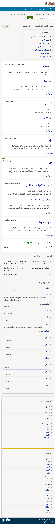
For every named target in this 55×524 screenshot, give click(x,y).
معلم (47, 288)
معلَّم (47, 385)
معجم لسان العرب (43, 46)
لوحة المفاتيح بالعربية (44, 9)
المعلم (47, 331)
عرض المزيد (48, 94)
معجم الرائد (45, 40)
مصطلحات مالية (43, 53)
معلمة (47, 324)
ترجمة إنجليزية (44, 56)
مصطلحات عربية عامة (41, 50)
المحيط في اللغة (43, 43)
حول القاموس (29, 9)
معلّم (47, 304)
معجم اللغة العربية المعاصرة (39, 36)
